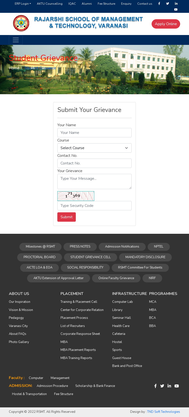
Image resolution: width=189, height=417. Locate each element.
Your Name (66, 125)
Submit (67, 217)
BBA (152, 326)
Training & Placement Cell (79, 302)
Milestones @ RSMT (40, 246)
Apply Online (166, 24)
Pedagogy (16, 318)
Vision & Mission (21, 310)
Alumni (87, 4)
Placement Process (74, 318)
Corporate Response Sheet (80, 334)
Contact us (144, 4)
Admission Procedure (52, 386)
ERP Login (22, 4)
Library (117, 310)
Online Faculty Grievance (116, 278)
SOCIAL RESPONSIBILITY (85, 267)
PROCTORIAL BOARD (40, 257)
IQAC (72, 4)
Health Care (120, 326)
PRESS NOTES (80, 246)
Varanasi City (18, 326)
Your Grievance (69, 171)
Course (63, 140)
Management (60, 378)
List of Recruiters (73, 326)
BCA (152, 318)
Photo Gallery (19, 342)
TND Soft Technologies (163, 412)
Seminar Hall (121, 318)
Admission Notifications (122, 246)
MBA (64, 342)
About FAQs (17, 334)
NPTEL (158, 246)
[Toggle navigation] (16, 40)
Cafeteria (118, 334)
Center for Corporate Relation (82, 310)
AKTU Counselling (50, 4)
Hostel (117, 342)
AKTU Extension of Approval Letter (58, 278)
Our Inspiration (19, 302)
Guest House (121, 358)
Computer (36, 378)
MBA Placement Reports (78, 350)
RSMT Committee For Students (140, 267)
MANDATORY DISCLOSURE (145, 257)
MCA (152, 302)
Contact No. (67, 155)
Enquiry (126, 4)
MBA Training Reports (76, 358)
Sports (117, 350)
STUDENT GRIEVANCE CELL (90, 257)
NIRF (152, 278)
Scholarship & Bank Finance (95, 386)
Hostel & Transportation (29, 394)
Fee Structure (106, 4)
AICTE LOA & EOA (39, 267)
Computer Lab (122, 302)
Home (14, 68)
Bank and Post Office (127, 366)
